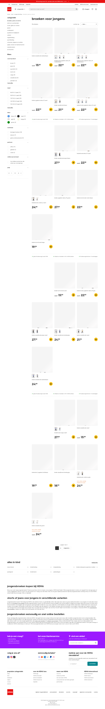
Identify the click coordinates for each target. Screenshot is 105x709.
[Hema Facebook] (8, 657)
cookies (96, 692)
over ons (59, 673)
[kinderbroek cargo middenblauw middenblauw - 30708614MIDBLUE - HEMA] (59, 429)
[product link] (42, 41)
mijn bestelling (12, 639)
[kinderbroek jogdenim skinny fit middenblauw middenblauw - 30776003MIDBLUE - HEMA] (55, 57)
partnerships (59, 681)
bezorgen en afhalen (13, 641)
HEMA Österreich (88, 679)
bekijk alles (95, 562)
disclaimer (61, 692)
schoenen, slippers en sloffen (15, 42)
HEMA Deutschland (88, 677)
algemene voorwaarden (86, 692)
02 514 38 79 (41, 639)
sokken (9, 35)
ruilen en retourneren (14, 643)
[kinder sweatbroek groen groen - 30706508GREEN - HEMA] (33, 522)
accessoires (10, 49)
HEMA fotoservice (37, 679)
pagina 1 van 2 (63, 544)
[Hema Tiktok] (14, 657)
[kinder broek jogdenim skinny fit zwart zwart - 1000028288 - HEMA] (63, 57)
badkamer (9, 677)
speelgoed (10, 572)
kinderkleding (33, 567)
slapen (8, 679)
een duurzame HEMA (62, 677)
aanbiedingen (56, 572)
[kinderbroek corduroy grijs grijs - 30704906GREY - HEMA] (37, 199)
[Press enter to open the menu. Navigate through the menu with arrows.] (20, 9)
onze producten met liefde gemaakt (65, 679)
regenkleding (10, 37)
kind (12, 14)
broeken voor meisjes (19, 603)
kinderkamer (33, 572)
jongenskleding (18, 14)
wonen (9, 681)
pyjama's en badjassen (13, 32)
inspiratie (35, 681)
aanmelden (92, 663)
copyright (75, 692)
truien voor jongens (40, 621)
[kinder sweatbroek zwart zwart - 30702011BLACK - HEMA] (59, 101)
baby (8, 673)
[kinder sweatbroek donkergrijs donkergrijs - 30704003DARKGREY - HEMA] (55, 331)
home (8, 14)
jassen (9, 28)
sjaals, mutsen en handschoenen (15, 44)
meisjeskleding (57, 567)
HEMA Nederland (88, 673)
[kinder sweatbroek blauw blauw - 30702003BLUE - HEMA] (55, 101)
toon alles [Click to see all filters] (10, 83)
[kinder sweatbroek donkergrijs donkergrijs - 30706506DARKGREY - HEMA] (37, 522)
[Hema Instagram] (11, 657)
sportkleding (10, 40)
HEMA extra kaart (37, 675)
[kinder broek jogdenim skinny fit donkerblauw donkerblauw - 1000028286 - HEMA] (59, 57)
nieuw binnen (10, 567)
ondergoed (10, 30)
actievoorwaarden (37, 677)
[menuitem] (8, 4)
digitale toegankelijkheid (42, 692)
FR (8, 4)
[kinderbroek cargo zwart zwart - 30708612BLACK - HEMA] (55, 429)
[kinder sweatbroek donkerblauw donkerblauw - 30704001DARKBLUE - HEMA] (59, 331)
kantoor (9, 683)
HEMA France (87, 675)
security (68, 692)
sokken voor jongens (52, 621)
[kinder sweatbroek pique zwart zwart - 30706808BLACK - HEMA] (59, 154)
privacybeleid (53, 692)
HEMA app (35, 673)
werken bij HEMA (61, 675)
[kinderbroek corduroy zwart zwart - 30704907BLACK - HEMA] (33, 199)
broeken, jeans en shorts (14, 20)
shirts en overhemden (13, 23)
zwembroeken (11, 47)
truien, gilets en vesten (13, 25)
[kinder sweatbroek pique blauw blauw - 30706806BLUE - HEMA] (55, 154)
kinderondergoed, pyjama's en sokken (85, 567)
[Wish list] (92, 9)
